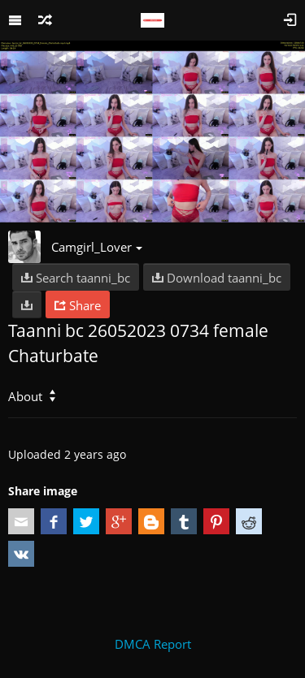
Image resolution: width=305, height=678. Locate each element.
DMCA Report (153, 644)
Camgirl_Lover (96, 247)
